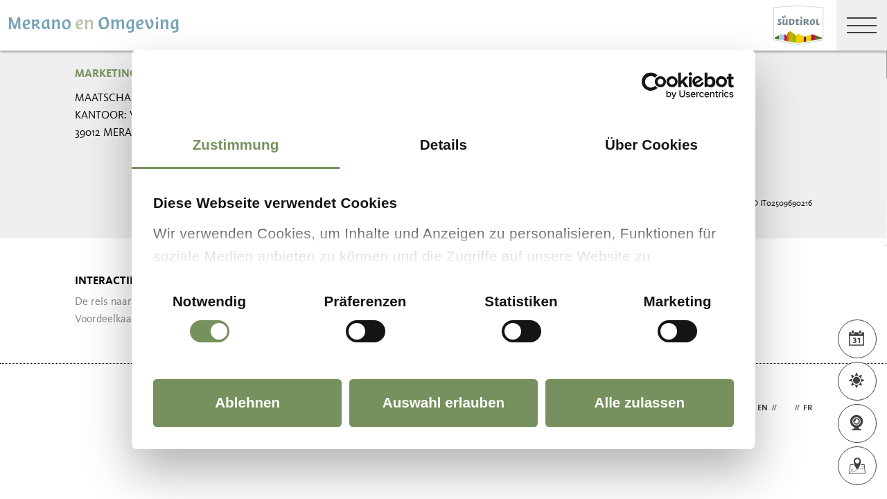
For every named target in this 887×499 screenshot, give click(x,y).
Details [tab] (443, 144)
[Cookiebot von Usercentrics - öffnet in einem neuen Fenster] (673, 85)
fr (807, 408)
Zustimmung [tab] (236, 144)
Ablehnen (247, 402)
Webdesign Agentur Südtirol (92, 408)
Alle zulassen (640, 402)
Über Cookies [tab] (651, 144)
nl (785, 408)
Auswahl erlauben (443, 402)
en (762, 408)
